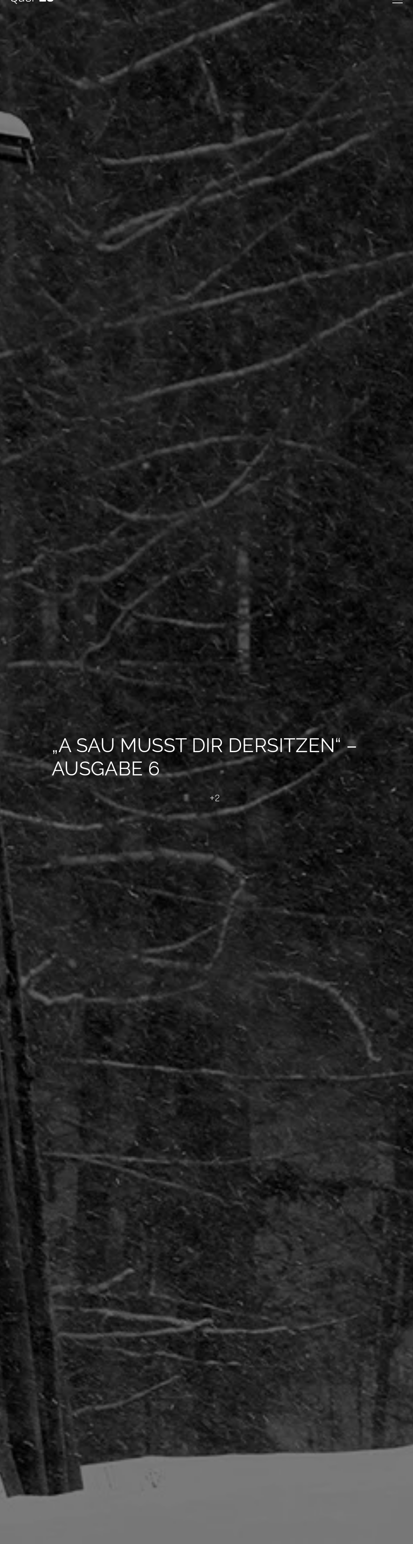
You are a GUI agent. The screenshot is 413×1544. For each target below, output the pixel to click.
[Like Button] (198, 798)
